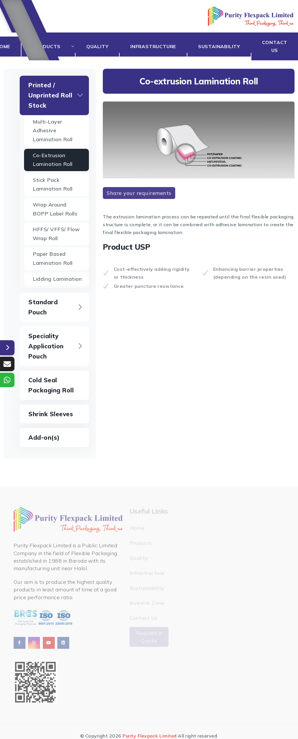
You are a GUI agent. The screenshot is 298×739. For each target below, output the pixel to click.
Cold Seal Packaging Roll (51, 385)
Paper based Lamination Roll (53, 258)
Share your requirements (139, 193)
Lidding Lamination (57, 279)
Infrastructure (158, 46)
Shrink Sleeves (50, 414)
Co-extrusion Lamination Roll (53, 160)
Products (54, 46)
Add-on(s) (44, 437)
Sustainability (222, 46)
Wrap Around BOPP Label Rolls (55, 209)
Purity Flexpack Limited (150, 736)
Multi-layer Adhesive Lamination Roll (53, 130)
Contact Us (275, 46)
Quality (105, 46)
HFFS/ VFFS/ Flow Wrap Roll (56, 234)
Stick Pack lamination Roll (53, 184)
